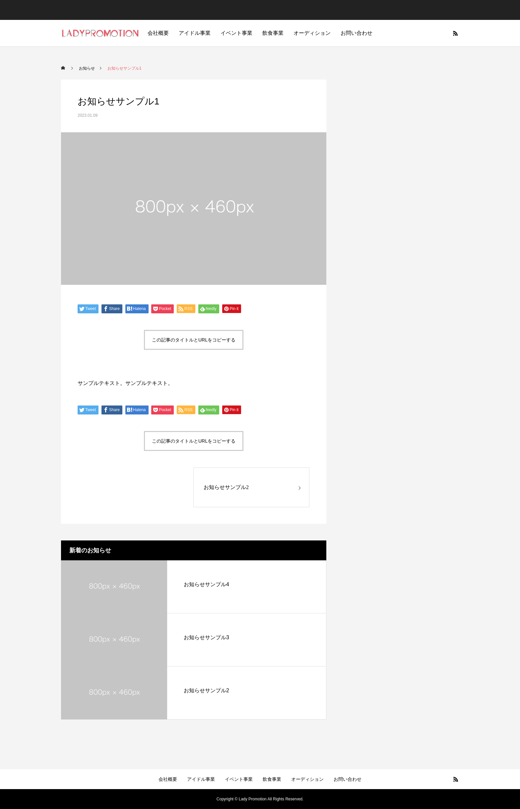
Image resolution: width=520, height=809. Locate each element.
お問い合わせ (356, 33)
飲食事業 (273, 33)
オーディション (312, 33)
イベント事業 (236, 33)
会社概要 (158, 33)
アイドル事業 (195, 33)
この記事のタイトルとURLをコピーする (193, 339)
